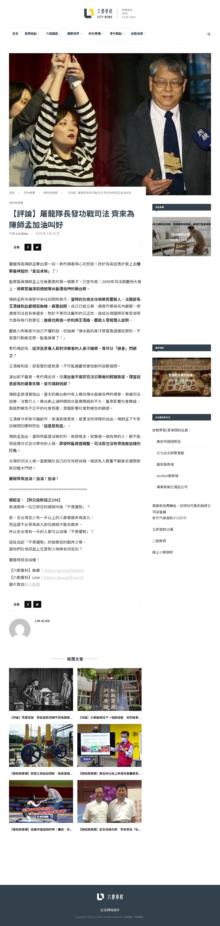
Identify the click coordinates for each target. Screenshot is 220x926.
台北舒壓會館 (173, 452)
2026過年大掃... (181, 234)
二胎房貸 (159, 540)
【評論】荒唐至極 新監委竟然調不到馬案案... (41, 717)
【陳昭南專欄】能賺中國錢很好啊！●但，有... (41, 829)
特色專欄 (95, 33)
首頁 (15, 33)
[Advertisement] (181, 300)
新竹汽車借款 (162, 517)
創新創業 (137, 33)
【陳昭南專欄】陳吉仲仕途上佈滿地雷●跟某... (109, 773)
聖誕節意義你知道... (181, 375)
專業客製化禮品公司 (172, 486)
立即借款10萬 (162, 529)
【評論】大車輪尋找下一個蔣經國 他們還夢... (109, 717)
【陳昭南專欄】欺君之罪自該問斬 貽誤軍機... (41, 773)
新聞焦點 (31, 33)
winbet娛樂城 (167, 475)
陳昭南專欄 (50, 193)
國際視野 (73, 33)
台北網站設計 (110, 909)
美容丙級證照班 (169, 441)
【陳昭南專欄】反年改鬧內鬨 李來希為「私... (109, 829)
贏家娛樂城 (165, 464)
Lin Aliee (22, 233)
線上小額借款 (162, 552)
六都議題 (52, 33)
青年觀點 (116, 33)
